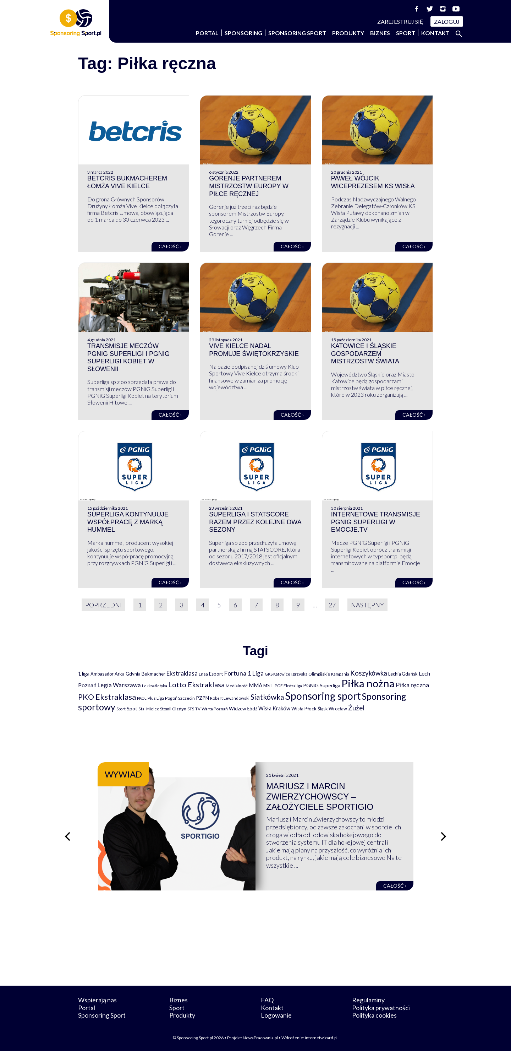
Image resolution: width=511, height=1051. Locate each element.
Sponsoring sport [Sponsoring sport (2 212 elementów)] (323, 696)
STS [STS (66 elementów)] (190, 708)
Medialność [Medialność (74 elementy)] (237, 685)
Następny (367, 605)
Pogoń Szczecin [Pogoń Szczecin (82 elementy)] (180, 698)
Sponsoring (243, 32)
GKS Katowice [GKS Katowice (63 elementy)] (277, 674)
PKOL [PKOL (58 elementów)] (142, 698)
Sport (405, 32)
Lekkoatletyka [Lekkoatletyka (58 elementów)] (154, 685)
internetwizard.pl (321, 1037)
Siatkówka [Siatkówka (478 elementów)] (267, 696)
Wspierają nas (97, 1000)
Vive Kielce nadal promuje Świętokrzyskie (254, 349)
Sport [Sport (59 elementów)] (121, 708)
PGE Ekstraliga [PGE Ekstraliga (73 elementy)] (288, 685)
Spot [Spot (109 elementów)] (132, 708)
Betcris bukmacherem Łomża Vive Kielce (127, 182)
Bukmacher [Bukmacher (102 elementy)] (153, 674)
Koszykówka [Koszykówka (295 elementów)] (368, 673)
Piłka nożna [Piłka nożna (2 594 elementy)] (368, 683)
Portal (207, 32)
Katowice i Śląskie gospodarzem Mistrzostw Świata (365, 353)
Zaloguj (447, 21)
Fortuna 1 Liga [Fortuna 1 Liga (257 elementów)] (244, 673)
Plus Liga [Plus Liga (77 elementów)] (156, 698)
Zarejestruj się (400, 21)
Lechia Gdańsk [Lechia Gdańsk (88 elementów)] (403, 674)
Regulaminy (368, 1000)
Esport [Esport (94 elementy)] (216, 674)
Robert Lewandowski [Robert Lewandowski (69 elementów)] (229, 698)
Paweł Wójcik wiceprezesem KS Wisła (373, 182)
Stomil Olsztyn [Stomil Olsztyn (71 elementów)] (173, 708)
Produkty (348, 32)
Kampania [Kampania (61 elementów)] (340, 674)
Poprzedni (103, 605)
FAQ (267, 1000)
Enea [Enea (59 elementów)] (203, 674)
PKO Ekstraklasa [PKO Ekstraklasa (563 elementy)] (107, 696)
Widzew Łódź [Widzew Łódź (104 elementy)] (243, 708)
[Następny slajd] (443, 836)
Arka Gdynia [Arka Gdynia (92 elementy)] (128, 674)
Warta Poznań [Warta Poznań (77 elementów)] (215, 708)
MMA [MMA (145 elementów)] (255, 685)
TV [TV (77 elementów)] (197, 708)
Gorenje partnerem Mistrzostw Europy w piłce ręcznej (249, 186)
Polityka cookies (374, 1015)
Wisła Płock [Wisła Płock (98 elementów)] (304, 708)
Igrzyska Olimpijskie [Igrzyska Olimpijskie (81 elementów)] (310, 674)
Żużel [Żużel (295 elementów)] (356, 708)
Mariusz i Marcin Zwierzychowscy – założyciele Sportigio (319, 796)
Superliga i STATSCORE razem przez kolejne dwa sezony (255, 522)
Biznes (380, 32)
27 (332, 605)
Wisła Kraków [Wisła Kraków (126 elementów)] (274, 708)
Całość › (170, 246)
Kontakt (435, 32)
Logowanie (276, 1015)
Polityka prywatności (381, 1008)
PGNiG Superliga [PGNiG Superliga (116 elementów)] (321, 685)
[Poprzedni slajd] (67, 836)
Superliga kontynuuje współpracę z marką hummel (128, 522)
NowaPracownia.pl (260, 1037)
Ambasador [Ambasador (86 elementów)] (102, 674)
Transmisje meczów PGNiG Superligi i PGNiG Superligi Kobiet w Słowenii (128, 357)
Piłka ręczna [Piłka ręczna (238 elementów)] (412, 685)
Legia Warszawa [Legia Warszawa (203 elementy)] (119, 685)
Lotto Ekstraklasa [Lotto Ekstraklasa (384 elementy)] (196, 684)
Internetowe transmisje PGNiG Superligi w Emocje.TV (375, 522)
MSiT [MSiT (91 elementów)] (268, 685)
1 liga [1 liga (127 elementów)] (83, 674)
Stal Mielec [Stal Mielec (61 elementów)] (148, 708)
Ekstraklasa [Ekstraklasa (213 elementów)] (182, 673)
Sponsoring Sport (297, 32)
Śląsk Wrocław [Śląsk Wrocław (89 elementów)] (332, 708)
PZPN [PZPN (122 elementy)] (202, 698)
